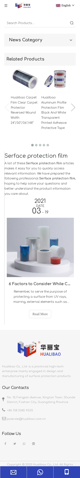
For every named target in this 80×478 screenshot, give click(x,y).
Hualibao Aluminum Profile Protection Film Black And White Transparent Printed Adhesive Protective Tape (54, 113)
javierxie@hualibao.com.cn (26, 418)
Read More (40, 314)
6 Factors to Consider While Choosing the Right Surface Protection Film (40, 284)
